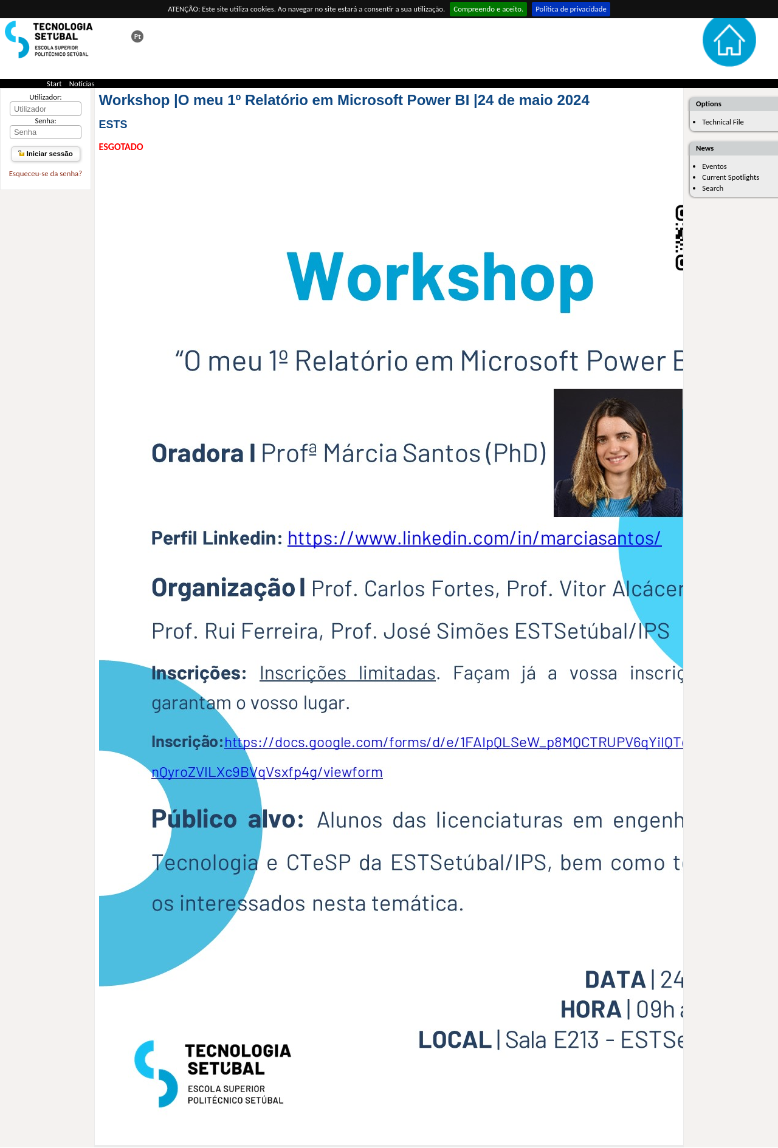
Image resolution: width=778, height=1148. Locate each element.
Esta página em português (137, 36)
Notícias (82, 83)
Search (712, 188)
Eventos (714, 166)
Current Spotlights (730, 177)
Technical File (723, 121)
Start (54, 83)
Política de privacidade (571, 8)
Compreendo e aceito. (488, 8)
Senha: (45, 120)
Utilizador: (45, 96)
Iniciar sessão (45, 153)
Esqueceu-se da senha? (45, 173)
